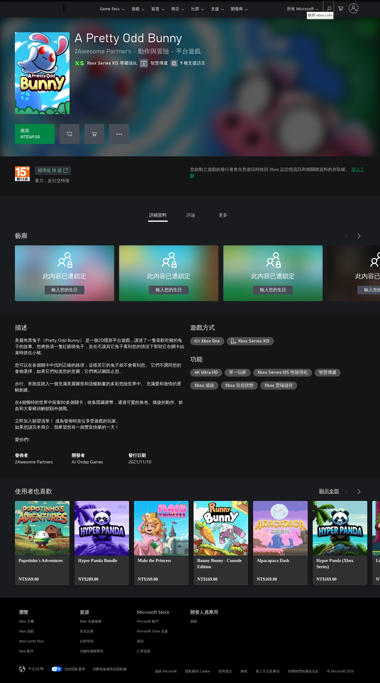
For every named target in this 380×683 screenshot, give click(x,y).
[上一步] (346, 236)
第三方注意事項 (267, 671)
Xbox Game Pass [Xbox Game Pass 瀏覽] (31, 641)
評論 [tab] (190, 215)
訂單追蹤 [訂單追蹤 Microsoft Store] (143, 651)
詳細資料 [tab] (158, 215)
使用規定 (225, 671)
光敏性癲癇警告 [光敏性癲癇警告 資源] (92, 651)
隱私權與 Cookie (197, 671)
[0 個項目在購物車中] (340, 8)
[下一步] (359, 236)
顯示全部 (329, 491)
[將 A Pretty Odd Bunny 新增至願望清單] (69, 134)
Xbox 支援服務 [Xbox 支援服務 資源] (90, 621)
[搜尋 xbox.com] (328, 8)
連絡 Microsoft (166, 671)
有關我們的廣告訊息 (303, 671)
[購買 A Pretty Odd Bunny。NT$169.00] (35, 134)
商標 (243, 671)
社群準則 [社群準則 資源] (86, 641)
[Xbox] (81, 8)
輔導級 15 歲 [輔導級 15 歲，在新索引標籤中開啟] (53, 170)
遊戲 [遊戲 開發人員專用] (193, 621)
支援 (215, 8)
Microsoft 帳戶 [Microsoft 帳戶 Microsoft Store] (148, 621)
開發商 (237, 8)
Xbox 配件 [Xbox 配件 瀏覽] (26, 651)
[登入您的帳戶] (353, 8)
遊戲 (136, 8)
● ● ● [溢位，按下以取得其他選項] (119, 134)
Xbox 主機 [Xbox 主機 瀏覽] (26, 621)
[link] (42, 543)
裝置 (155, 8)
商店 (175, 8)
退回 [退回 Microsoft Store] (140, 641)
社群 (195, 8)
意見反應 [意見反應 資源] (86, 631)
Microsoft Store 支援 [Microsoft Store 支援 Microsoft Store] (152, 631)
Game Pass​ (110, 8)
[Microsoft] (40, 8)
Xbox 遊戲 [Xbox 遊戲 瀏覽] (26, 631)
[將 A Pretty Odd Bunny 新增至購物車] (94, 134)
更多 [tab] (223, 215)
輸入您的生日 (64, 290)
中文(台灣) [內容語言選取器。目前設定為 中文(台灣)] (36, 669)
